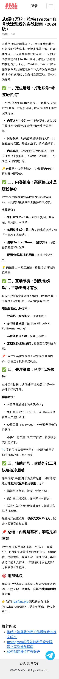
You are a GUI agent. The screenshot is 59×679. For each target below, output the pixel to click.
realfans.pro (21, 601)
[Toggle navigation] (50, 6)
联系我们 (33, 663)
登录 (34, 6)
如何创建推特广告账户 (23, 651)
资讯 (23, 663)
